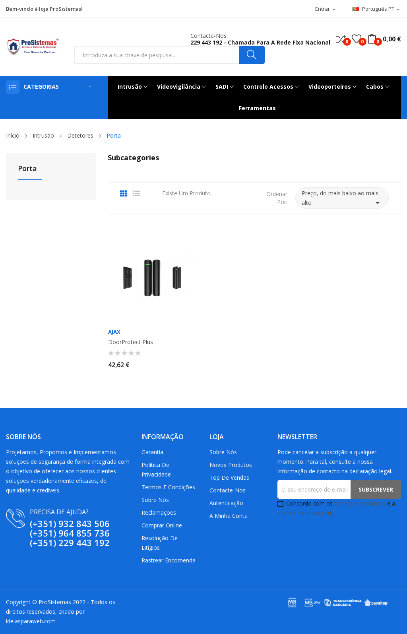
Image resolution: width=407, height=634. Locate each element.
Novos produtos (230, 465)
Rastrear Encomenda (168, 560)
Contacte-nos (227, 490)
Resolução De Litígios (159, 542)
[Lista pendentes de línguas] (377, 9)
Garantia (152, 452)
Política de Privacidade (156, 469)
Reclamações (158, 512)
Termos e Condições (168, 487)
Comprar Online (161, 525)
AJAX (114, 332)
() (356, 39)
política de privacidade (305, 513)
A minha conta (228, 515)
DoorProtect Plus (130, 342)
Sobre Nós (155, 500)
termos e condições (360, 503)
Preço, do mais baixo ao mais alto (342, 198)
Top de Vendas (229, 477)
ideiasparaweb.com (31, 621)
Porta (27, 169)
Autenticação (226, 503)
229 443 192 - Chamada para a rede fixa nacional (260, 42)
